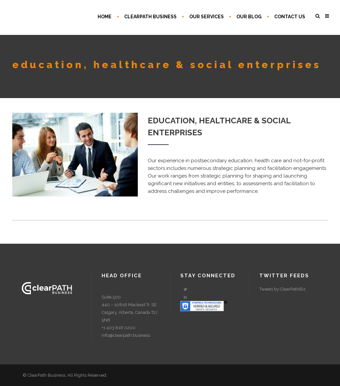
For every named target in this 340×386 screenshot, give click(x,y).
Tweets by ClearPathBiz (282, 289)
